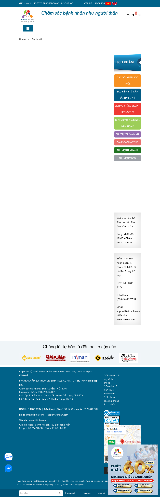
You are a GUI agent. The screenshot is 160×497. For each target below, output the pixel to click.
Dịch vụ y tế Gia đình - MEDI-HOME (127, 123)
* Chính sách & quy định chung (112, 379)
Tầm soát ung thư (127, 142)
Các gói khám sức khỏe (127, 80)
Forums (86, 493)
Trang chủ (70, 493)
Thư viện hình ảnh (127, 150)
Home (22, 39)
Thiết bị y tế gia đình (127, 134)
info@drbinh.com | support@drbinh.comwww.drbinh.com (43, 417)
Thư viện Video (127, 158)
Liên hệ (101, 493)
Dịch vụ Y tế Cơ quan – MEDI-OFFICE (127, 108)
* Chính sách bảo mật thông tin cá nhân (111, 401)
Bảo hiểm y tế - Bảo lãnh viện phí (127, 94)
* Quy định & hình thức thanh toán (110, 390)
